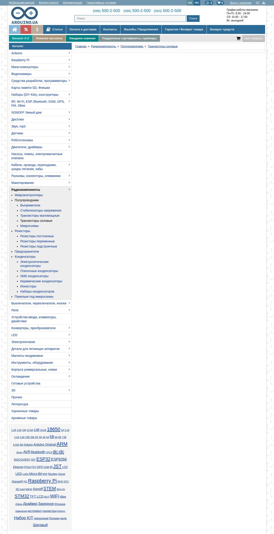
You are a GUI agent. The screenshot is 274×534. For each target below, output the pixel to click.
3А (40, 437)
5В (52, 437)
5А (47, 437)
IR (51, 467)
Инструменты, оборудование (32, 362)
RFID (60, 481)
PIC (25, 481)
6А (56, 437)
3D (13, 390)
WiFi (54, 496)
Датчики (17, 133)
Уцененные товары (25, 411)
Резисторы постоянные (37, 236)
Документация (72, 2)
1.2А (13, 430)
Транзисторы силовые (36, 220)
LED (14, 335)
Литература (19, 404)
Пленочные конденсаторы (39, 271)
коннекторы (50, 511)
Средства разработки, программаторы (39, 81)
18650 (53, 429)
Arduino (16, 53)
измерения (21, 511)
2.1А (67, 430)
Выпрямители (30, 205)
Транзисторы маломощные (39, 215)
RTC (66, 481)
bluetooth (38, 452)
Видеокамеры (21, 74)
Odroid (61, 474)
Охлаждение (20, 376)
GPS (40, 467)
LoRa (25, 474)
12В (36, 430)
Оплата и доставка (83, 29)
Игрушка (59, 504)
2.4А (16, 437)
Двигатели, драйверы (26, 147)
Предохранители (27, 251)
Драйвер (30, 504)
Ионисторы (28, 286)
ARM (62, 444)
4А (44, 437)
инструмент (35, 511)
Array (19, 452)
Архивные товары (24, 418)
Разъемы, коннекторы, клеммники (36, 176)
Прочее (16, 397)
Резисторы (22, 231)
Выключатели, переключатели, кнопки (38, 303)
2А (36, 437)
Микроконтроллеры (29, 195)
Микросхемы (29, 226)
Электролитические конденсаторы (34, 264)
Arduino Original (44, 444)
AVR (26, 452)
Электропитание (23, 342)
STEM (49, 488)
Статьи (54, 29)
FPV (33, 467)
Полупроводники (27, 200)
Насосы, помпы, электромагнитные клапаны (36, 156)
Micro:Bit (35, 474)
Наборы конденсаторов (37, 291)
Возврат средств (222, 29)
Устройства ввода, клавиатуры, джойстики (34, 319)
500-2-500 (106, 10)
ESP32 (43, 459)
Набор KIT (23, 518)
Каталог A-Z (20, 38)
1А (62, 430)
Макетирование (22, 183)
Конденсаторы (25, 256)
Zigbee (18, 504)
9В (21, 444)
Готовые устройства (25, 383)
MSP (45, 474)
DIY (33, 459)
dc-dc (58, 451)
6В (59, 437)
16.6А (43, 430)
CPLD (49, 452)
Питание (54, 518)
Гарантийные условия (101, 2)
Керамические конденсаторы (41, 281)
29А (32, 437)
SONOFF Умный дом (26, 112)
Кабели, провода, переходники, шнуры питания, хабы (34, 167)
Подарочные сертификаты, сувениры (129, 38)
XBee (62, 496)
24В (27, 437)
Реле (14, 310)
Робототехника (22, 140)
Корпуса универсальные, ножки (34, 369)
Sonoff (38, 489)
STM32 (22, 496)
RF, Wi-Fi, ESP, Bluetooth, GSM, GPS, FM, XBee (38, 103)
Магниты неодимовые (27, 355)
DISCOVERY (22, 459)
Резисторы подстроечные (38, 246)
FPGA (27, 467)
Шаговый (40, 525)
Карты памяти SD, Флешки (30, 87)
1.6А (19, 430)
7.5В (64, 437)
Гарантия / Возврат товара (184, 29)
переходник (41, 518)
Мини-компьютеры (24, 67)
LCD (64, 467)
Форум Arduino (48, 2)
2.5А (22, 437)
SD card (20, 489)
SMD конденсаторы (34, 276)
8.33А (16, 445)
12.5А (30, 430)
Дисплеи (17, 119)
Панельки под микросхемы (34, 296)
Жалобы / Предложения (141, 29)
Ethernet (18, 467)
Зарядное (46, 504)
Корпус (61, 511)
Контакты (110, 29)
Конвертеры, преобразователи (33, 328)
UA (190, 2)
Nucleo (52, 474)
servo (28, 489)
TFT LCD (36, 496)
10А (24, 430)
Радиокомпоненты (25, 189)
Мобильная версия (21, 2)
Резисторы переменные (37, 241)
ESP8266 (59, 459)
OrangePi (17, 481)
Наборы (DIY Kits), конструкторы (34, 94)
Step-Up (61, 489)
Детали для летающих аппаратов (35, 349)
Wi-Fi (46, 497)
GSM (46, 467)
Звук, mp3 (18, 126)
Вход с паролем (240, 2)
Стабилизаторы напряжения (40, 210)
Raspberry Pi (20, 60)
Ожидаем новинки (82, 38)
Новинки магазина (49, 38)
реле (63, 518)
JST (57, 466)
